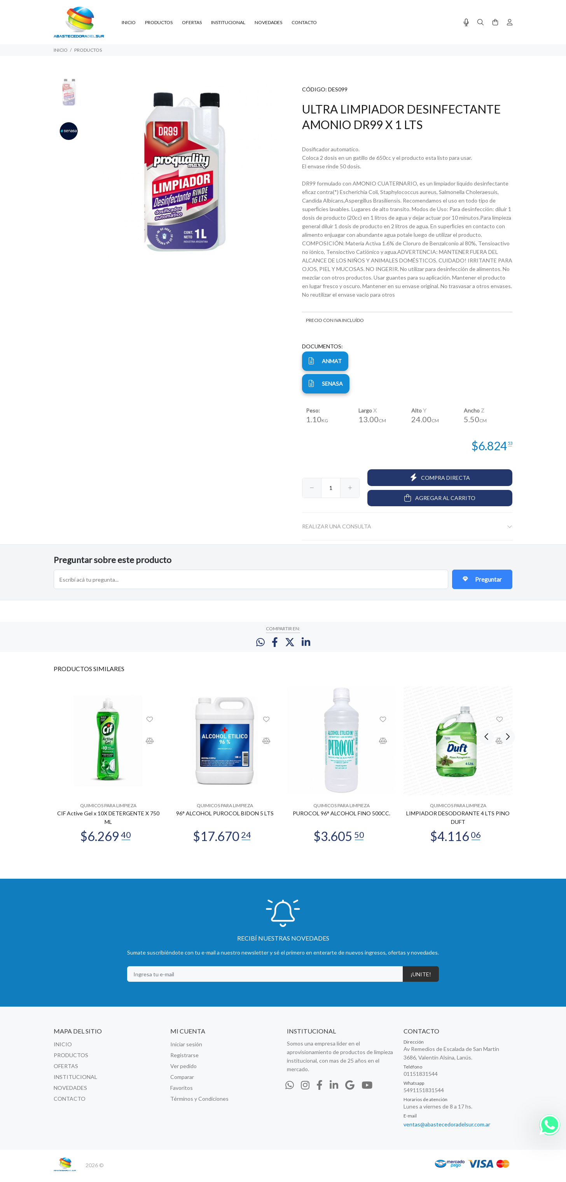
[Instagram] (305, 1090)
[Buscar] (480, 22)
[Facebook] (319, 1090)
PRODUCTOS (88, 50)
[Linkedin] (334, 1090)
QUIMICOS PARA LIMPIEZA (108, 811)
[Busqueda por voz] (466, 22)
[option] (69, 95)
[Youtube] (367, 1090)
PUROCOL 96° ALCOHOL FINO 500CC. (341, 819)
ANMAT (325, 360)
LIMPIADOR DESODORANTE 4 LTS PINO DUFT (458, 823)
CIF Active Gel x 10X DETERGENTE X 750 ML (108, 823)
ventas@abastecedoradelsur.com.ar (447, 1130)
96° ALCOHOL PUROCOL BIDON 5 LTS (225, 819)
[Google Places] (350, 1090)
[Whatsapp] (289, 1090)
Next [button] (505, 673)
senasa (326, 383)
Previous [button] (486, 673)
